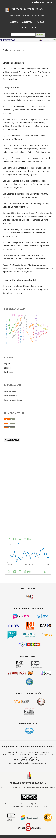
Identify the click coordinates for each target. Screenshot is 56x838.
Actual (14, 22)
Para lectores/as (10, 391)
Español (7, 368)
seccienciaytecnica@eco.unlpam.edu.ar (28, 763)
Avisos (40, 22)
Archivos (27, 22)
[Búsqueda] (23, 34)
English (7, 363)
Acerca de (28, 27)
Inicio (5, 50)
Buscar (40, 35)
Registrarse (38, 2)
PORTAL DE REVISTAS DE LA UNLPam (28, 9)
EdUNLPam (42, 16)
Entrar (50, 2)
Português (8, 372)
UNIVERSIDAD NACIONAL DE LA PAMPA (23, 16)
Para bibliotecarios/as (13, 400)
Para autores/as (10, 396)
